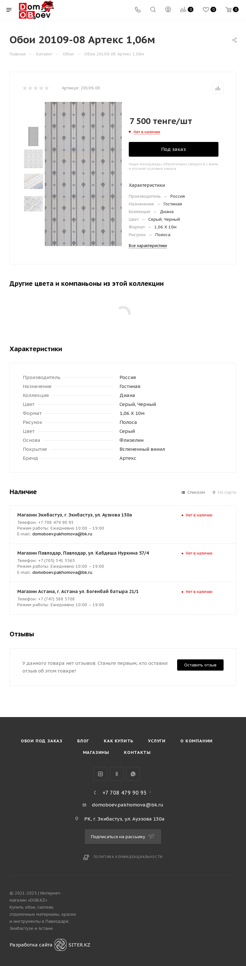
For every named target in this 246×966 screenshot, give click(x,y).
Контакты (137, 752)
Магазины (96, 752)
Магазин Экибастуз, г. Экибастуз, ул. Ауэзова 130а (74, 515)
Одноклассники (117, 774)
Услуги (157, 741)
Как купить (118, 741)
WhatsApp (133, 774)
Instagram (100, 774)
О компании (196, 741)
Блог (83, 741)
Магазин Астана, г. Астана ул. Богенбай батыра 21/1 (78, 591)
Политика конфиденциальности (128, 857)
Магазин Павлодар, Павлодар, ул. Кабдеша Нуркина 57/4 (83, 553)
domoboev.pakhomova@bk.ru (62, 534)
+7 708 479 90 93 (124, 792)
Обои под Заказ (41, 741)
